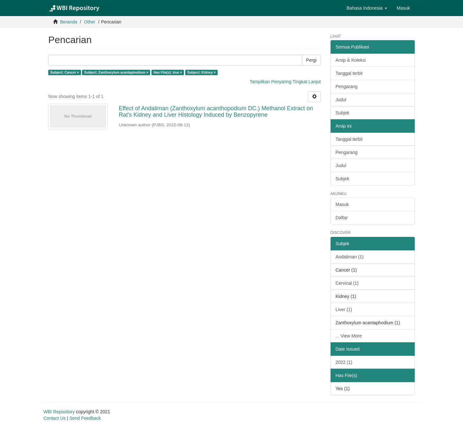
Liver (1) (344, 309)
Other (89, 21)
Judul (341, 99)
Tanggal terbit (349, 73)
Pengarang (347, 86)
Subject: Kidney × (201, 72)
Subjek (343, 112)
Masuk (342, 204)
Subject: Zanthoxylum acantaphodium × (116, 72)
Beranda (68, 21)
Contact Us (54, 418)
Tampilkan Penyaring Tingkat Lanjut (285, 81)
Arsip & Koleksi (351, 60)
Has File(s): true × (168, 72)
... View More (349, 335)
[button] (367, 8)
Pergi (311, 60)
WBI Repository (59, 411)
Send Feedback (85, 418)
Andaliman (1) (350, 256)
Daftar (342, 217)
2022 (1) (344, 362)
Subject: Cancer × (64, 72)
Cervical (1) (347, 283)
